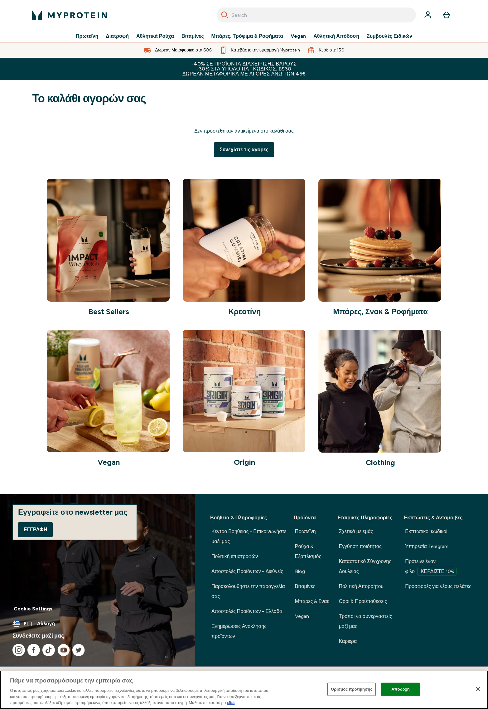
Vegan (298, 36)
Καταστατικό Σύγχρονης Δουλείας (365, 566)
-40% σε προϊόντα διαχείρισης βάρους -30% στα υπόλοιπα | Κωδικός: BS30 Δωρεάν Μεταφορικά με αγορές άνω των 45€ (244, 69)
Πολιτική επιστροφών (234, 556)
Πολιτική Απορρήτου (361, 586)
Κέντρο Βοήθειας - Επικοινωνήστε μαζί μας (248, 536)
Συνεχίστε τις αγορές (244, 150)
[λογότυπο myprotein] (69, 15)
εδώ (230, 702)
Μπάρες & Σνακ (312, 601)
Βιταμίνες (192, 36)
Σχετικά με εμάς (356, 531)
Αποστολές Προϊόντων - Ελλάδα (246, 611)
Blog (300, 571)
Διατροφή (117, 36)
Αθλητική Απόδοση (336, 36)
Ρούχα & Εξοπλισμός (308, 551)
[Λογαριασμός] (427, 15)
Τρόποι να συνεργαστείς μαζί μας (365, 621)
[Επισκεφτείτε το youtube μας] (63, 650)
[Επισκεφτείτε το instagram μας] (18, 650)
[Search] (224, 14)
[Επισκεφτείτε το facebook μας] (33, 650)
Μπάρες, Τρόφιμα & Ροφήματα (247, 36)
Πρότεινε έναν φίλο (431, 567)
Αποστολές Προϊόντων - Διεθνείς (247, 571)
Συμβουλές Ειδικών (389, 36)
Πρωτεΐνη (87, 36)
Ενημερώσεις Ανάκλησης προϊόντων (239, 631)
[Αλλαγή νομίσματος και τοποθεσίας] (97, 624)
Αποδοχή (400, 689)
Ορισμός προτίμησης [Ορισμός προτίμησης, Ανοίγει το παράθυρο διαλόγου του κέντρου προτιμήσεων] (351, 689)
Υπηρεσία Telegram (426, 546)
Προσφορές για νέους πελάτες (438, 586)
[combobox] (316, 14)
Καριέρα (348, 641)
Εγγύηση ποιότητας (360, 546)
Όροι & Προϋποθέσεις (363, 601)
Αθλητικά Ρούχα (155, 36)
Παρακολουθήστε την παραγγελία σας (248, 591)
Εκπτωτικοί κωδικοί (426, 531)
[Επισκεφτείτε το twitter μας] (78, 650)
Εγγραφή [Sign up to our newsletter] (35, 529)
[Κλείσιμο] (478, 689)
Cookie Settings (33, 609)
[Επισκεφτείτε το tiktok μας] (48, 650)
